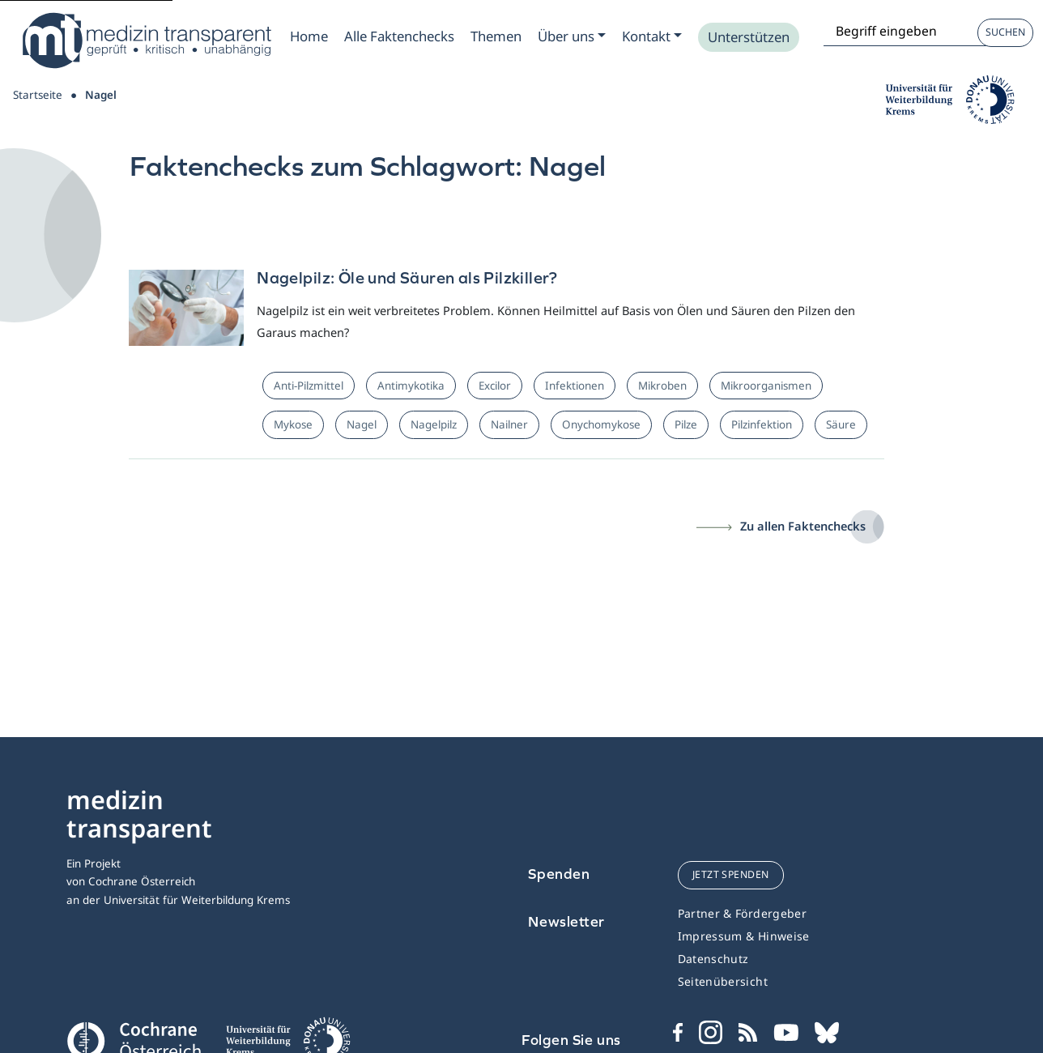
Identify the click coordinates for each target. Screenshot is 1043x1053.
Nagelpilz (434, 424)
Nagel (362, 424)
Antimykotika (411, 385)
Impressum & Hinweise (744, 936)
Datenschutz (713, 958)
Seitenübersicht (723, 981)
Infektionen (574, 385)
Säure (841, 424)
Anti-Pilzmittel (308, 385)
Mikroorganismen (766, 385)
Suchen (1005, 32)
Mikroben (662, 385)
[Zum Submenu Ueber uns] (572, 36)
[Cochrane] (133, 1039)
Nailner (509, 424)
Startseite (37, 94)
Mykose (293, 424)
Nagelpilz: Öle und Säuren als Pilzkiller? (407, 277)
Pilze (686, 424)
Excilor (495, 385)
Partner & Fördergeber (742, 913)
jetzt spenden (730, 874)
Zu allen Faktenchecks (803, 526)
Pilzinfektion (761, 424)
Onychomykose (601, 424)
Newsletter (566, 921)
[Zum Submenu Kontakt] (652, 36)
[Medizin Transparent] (146, 40)
